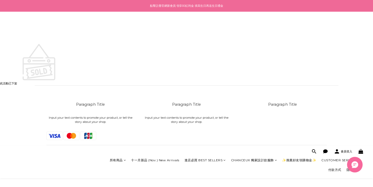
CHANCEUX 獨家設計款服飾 (254, 26)
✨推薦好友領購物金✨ (299, 26)
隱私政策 (353, 35)
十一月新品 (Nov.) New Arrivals (155, 26)
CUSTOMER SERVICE (340, 26)
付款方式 (334, 35)
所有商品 (118, 26)
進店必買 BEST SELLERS (205, 26)
